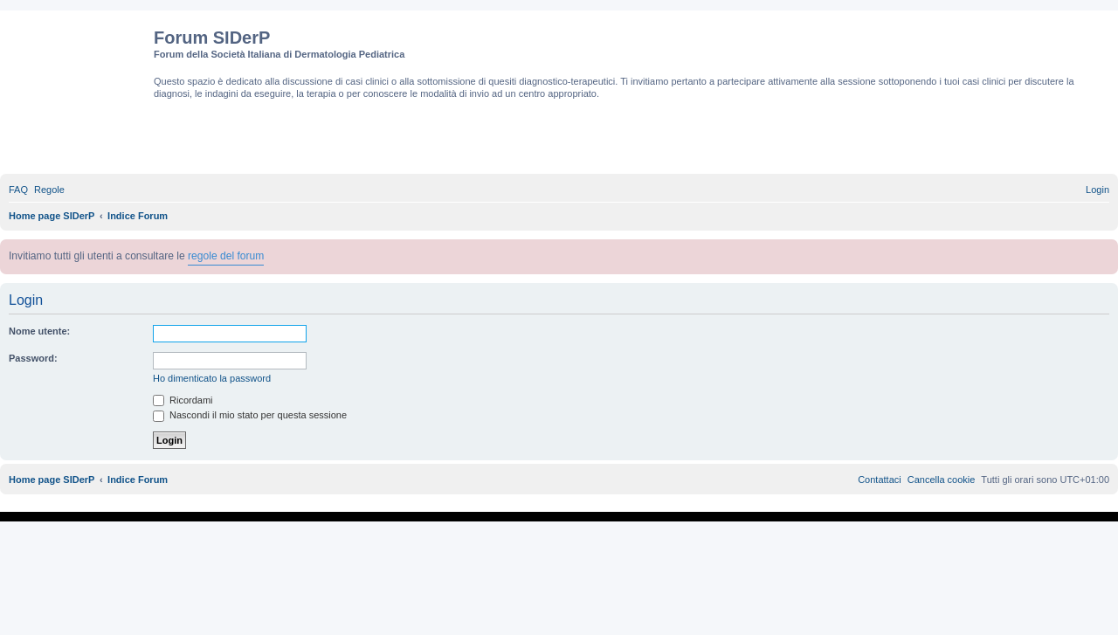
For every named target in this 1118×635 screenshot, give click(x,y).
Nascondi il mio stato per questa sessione (250, 415)
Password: (33, 358)
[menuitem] (18, 189)
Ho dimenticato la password (212, 378)
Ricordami (183, 400)
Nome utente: (39, 331)
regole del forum (226, 256)
